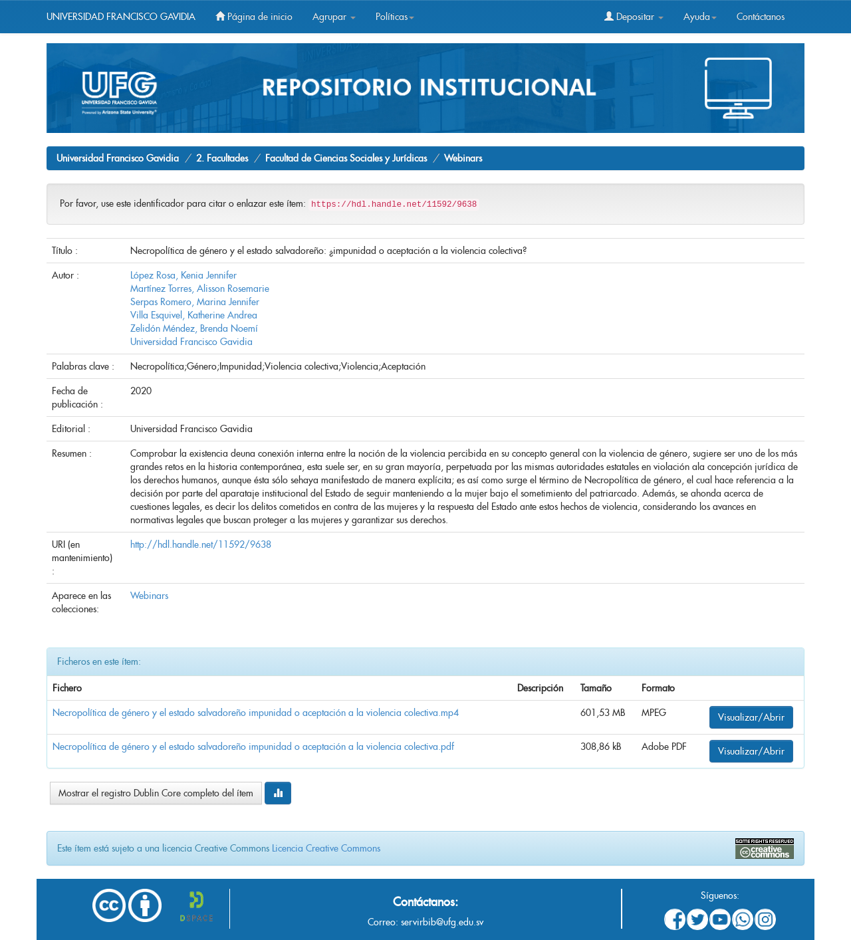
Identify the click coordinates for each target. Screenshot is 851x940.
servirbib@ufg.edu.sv (442, 922)
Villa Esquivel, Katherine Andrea (193, 315)
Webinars (463, 158)
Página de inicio (254, 17)
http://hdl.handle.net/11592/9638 (200, 544)
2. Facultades (222, 158)
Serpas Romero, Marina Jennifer (194, 302)
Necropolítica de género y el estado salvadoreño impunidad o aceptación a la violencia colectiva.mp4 (256, 713)
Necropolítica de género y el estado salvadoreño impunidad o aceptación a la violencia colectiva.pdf (253, 747)
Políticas (395, 17)
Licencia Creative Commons (326, 848)
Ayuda (700, 17)
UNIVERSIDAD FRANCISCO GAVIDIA (121, 17)
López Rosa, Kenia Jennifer (183, 275)
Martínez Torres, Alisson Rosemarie (199, 288)
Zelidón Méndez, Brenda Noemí (194, 328)
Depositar (634, 17)
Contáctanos (761, 17)
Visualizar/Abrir (751, 717)
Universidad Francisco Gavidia (118, 158)
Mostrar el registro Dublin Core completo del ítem (156, 793)
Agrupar (334, 17)
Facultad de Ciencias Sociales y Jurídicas (346, 158)
